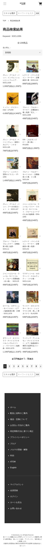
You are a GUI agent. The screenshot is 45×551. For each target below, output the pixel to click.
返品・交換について (18, 419)
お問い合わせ (16, 508)
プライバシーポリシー (19, 437)
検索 (37, 13)
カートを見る (16, 502)
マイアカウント (17, 484)
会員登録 (14, 490)
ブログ (13, 444)
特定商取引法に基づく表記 (21, 431)
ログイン (14, 496)
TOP (4, 21)
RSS (12, 456)
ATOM (13, 462)
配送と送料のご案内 (18, 413)
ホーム (13, 407)
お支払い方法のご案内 (19, 425)
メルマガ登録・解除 (18, 450)
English (13, 468)
